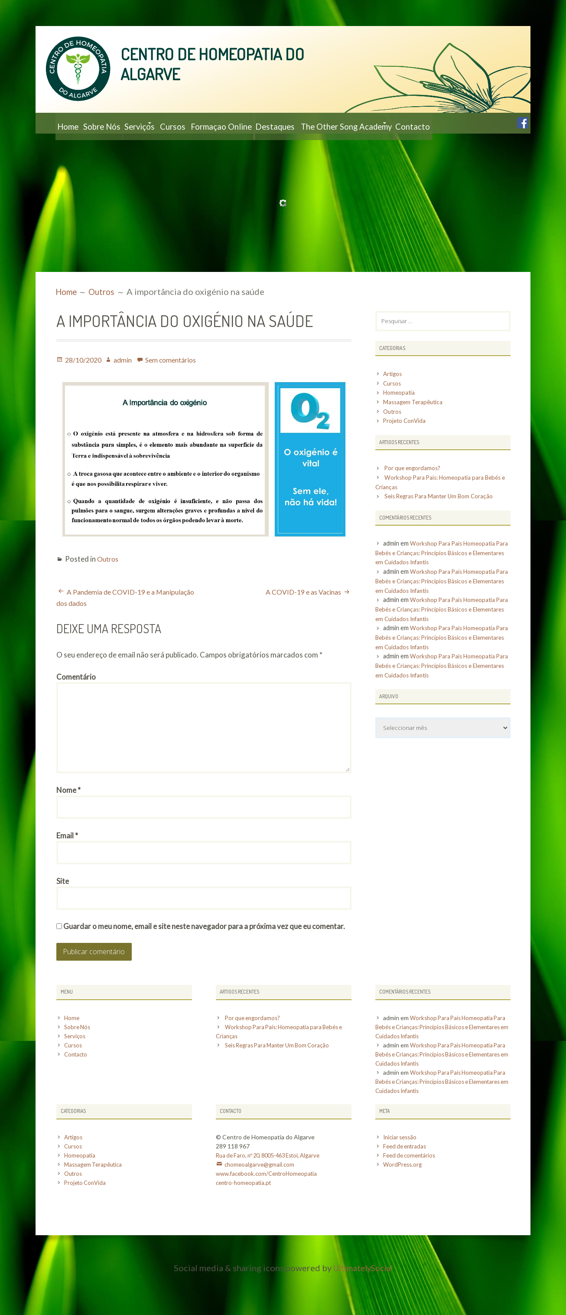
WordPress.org (403, 1205)
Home (73, 123)
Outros (109, 579)
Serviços (166, 123)
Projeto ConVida (406, 443)
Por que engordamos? (415, 490)
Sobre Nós (117, 123)
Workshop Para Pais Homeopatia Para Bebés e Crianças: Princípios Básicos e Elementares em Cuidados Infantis (438, 576)
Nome (68, 822)
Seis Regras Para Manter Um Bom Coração (443, 519)
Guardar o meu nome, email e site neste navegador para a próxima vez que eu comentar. (204, 965)
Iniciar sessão (401, 1177)
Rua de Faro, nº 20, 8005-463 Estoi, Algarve (273, 1196)
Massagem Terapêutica (415, 424)
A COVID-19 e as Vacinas (300, 612)
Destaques (340, 123)
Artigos (393, 396)
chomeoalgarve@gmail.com (260, 1205)
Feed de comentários (411, 1196)
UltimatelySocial (363, 1308)
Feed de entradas (406, 1187)
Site (62, 917)
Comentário (76, 697)
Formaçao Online (274, 123)
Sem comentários (178, 380)
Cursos (215, 123)
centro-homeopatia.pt (246, 1223)
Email (67, 870)
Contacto (79, 144)
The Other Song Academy (423, 123)
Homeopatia (400, 415)
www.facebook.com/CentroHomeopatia (270, 1214)
